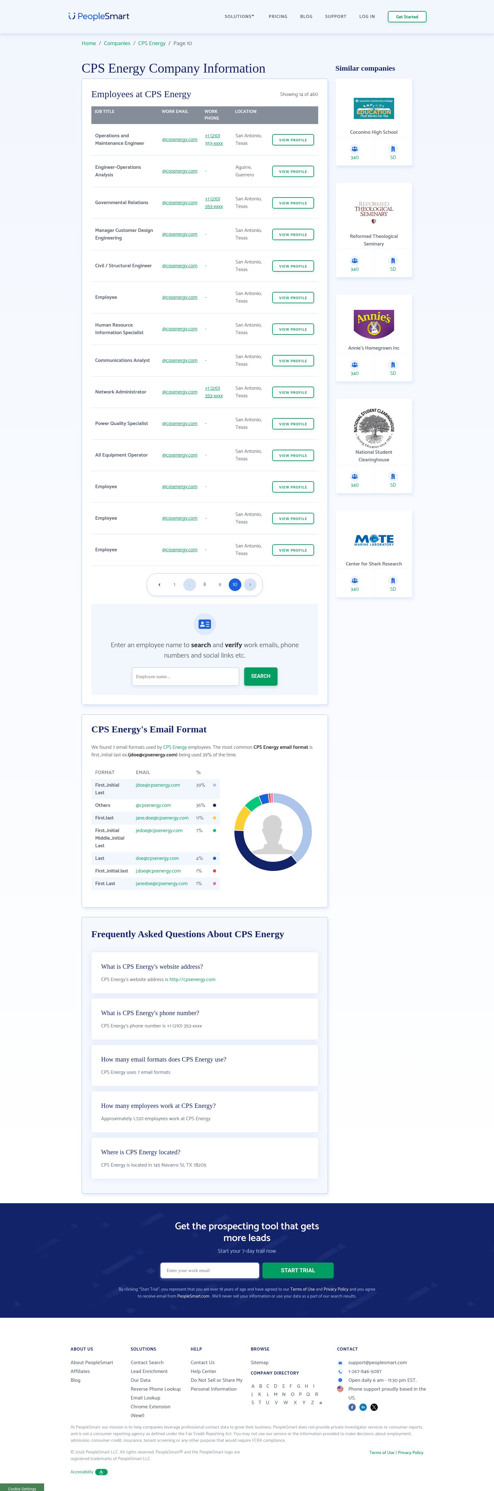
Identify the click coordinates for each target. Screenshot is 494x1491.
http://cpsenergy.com (192, 979)
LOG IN (367, 17)
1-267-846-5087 (359, 1371)
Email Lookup (145, 1398)
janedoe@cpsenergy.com (162, 883)
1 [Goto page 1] (174, 584)
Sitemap (260, 1362)
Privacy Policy (336, 1289)
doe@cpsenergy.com (157, 858)
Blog (76, 1380)
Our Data (141, 1380)
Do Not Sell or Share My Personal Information (217, 1384)
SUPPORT (336, 17)
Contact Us (203, 1362)
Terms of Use (302, 1289)
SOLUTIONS (240, 17)
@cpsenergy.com (180, 139)
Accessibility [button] (89, 1472)
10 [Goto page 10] (235, 584)
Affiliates (80, 1371)
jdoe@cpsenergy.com (158, 785)
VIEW (293, 140)
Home (89, 43)
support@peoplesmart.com (372, 1362)
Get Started (407, 17)
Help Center (203, 1371)
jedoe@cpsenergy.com (159, 830)
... (189, 584)
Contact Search (147, 1362)
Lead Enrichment (149, 1371)
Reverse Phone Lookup (156, 1389)
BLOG (306, 17)
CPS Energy (152, 43)
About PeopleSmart (92, 1362)
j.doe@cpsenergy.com (158, 871)
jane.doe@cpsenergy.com (162, 818)
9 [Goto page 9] (220, 584)
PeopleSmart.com (193, 1296)
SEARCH (261, 676)
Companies (117, 43)
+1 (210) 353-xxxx (214, 140)
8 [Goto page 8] (205, 584)
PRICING (278, 17)
